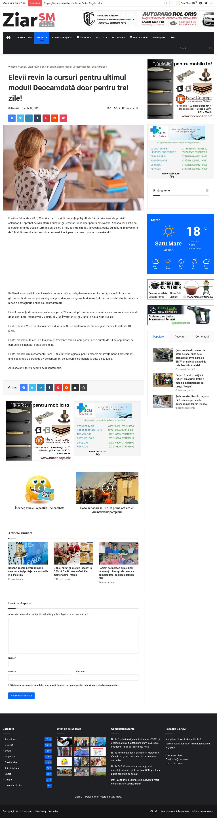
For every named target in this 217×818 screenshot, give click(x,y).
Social (41, 37)
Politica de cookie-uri (202, 811)
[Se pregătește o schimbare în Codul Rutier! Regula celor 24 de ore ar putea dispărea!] (64, 741)
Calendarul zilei (13, 785)
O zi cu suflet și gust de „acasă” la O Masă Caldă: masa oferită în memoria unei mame (73, 571)
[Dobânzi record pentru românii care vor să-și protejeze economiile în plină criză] (28, 553)
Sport (8, 773)
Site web (80, 671)
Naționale (118, 37)
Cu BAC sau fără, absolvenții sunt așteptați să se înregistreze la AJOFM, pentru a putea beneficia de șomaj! (135, 770)
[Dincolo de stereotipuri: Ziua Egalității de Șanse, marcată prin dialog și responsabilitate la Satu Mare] (81, 741)
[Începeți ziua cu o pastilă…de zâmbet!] (64, 761)
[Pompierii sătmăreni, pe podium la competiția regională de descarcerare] (64, 771)
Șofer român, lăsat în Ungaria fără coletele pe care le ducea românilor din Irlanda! (192, 400)
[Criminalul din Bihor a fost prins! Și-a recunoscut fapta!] (81, 761)
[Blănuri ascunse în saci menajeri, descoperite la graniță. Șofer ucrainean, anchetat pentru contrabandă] (64, 751)
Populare (158, 336)
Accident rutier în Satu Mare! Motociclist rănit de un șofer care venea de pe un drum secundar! (135, 756)
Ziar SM (15, 108)
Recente (179, 336)
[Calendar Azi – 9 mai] (98, 751)
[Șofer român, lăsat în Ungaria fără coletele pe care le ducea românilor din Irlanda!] (163, 401)
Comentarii (202, 336)
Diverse (82, 37)
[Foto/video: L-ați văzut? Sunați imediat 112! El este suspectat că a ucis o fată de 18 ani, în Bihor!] (98, 771)
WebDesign (41, 811)
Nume (12, 658)
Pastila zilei (139, 37)
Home (12, 66)
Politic (100, 37)
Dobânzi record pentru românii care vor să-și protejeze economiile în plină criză (28, 571)
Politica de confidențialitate (175, 811)
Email (12, 671)
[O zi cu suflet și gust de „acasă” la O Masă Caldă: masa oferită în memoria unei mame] (73, 553)
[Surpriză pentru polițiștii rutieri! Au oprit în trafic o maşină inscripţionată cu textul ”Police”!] (163, 380)
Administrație (60, 37)
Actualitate (24, 37)
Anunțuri (159, 37)
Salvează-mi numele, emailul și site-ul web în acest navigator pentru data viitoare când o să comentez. (65, 685)
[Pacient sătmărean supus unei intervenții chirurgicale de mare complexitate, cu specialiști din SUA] (119, 553)
